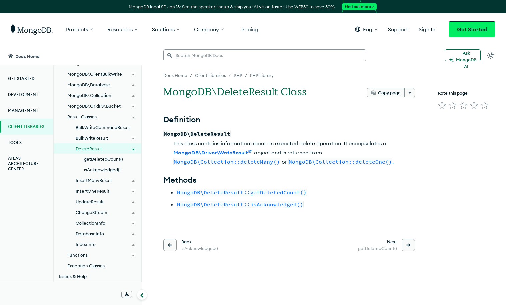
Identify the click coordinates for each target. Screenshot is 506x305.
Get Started (472, 29)
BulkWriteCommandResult (103, 127)
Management (23, 110)
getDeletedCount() (103, 159)
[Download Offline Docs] (126, 294)
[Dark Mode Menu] (490, 55)
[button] (366, 29)
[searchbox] (264, 55)
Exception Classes (86, 265)
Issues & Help (73, 276)
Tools (15, 142)
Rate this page (453, 93)
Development (23, 94)
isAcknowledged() (102, 169)
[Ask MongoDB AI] (463, 55)
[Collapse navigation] (142, 294)
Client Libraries (26, 126)
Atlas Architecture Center (23, 163)
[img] (442, 105)
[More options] (409, 92)
